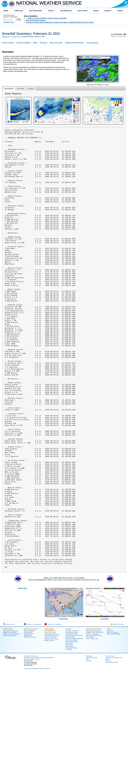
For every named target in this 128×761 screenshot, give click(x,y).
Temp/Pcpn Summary (71, 718)
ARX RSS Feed (117, 712)
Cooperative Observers (52, 722)
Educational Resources (52, 723)
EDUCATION (82, 11)
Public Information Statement (74, 726)
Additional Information (50, 718)
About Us (108, 748)
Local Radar (105, 706)
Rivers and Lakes (56, 43)
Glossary (88, 748)
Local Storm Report (71, 728)
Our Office (8, 717)
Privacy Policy (109, 744)
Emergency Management (93, 718)
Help (87, 747)
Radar (35, 43)
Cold (109, 717)
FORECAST (18, 11)
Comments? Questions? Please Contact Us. (37, 756)
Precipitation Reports (71, 720)
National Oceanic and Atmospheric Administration (39, 745)
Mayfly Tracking (49, 728)
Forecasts (43, 43)
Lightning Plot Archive (71, 729)
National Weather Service (32, 747)
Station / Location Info (10, 720)
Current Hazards (8, 43)
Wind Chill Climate (112, 720)
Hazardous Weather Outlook (74, 723)
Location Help (8, 22)
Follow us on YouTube (53, 712)
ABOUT (120, 11)
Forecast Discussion (71, 722)
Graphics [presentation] (31, 88)
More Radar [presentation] (21, 88)
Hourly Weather (70, 725)
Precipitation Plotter (71, 736)
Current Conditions (23, 43)
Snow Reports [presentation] (9, 88)
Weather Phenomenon (51, 726)
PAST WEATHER (35, 11)
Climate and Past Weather (74, 43)
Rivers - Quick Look (92, 726)
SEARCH (107, 11)
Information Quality (91, 745)
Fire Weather (90, 725)
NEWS (95, 11)
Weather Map (64, 706)
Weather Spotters (29, 718)
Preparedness (28, 720)
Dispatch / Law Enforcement (94, 720)
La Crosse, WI (15, 36)
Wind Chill (110, 718)
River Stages (69, 731)
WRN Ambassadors (30, 725)
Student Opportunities (10, 723)
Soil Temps (68, 737)
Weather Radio (28, 722)
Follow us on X (9, 712)
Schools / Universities (92, 722)
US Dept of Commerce (31, 744)
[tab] (9, 89)
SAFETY (51, 11)
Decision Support (93, 717)
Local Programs (92, 43)
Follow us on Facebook (32, 712)
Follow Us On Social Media (11, 722)
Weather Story (22, 676)
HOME (5, 11)
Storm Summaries (50, 720)
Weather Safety (31, 717)
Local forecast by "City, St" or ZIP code (10, 15)
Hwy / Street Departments (94, 723)
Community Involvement (10, 718)
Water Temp (69, 732)
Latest (68, 717)
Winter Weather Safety (114, 722)
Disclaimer (89, 744)
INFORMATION (66, 11)
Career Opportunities (111, 750)
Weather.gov (6, 36)
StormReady (28, 723)
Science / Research (51, 725)
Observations (69, 734)
